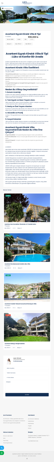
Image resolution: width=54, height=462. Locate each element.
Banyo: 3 (19, 347)
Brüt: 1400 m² (8, 268)
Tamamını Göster (7, 8)
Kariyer (29, 428)
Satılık (8, 195)
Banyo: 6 (9, 44)
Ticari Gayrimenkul (7, 443)
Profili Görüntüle (17, 361)
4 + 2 (14, 228)
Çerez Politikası (37, 454)
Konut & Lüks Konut (7, 436)
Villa (25, 39)
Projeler (30, 426)
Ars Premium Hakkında (33, 419)
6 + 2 (32, 39)
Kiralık (19, 39)
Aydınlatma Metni (16, 454)
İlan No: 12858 (10, 39)
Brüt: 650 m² (8, 307)
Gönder (27, 394)
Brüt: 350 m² (7, 347)
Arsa (4, 438)
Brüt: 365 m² (7, 228)
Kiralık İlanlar (31, 423)
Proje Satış (5, 440)
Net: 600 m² (28, 44)
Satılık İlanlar (31, 421)
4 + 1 (14, 347)
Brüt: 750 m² (18, 44)
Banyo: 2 (20, 228)
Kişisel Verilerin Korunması (27, 454)
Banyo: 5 (20, 307)
